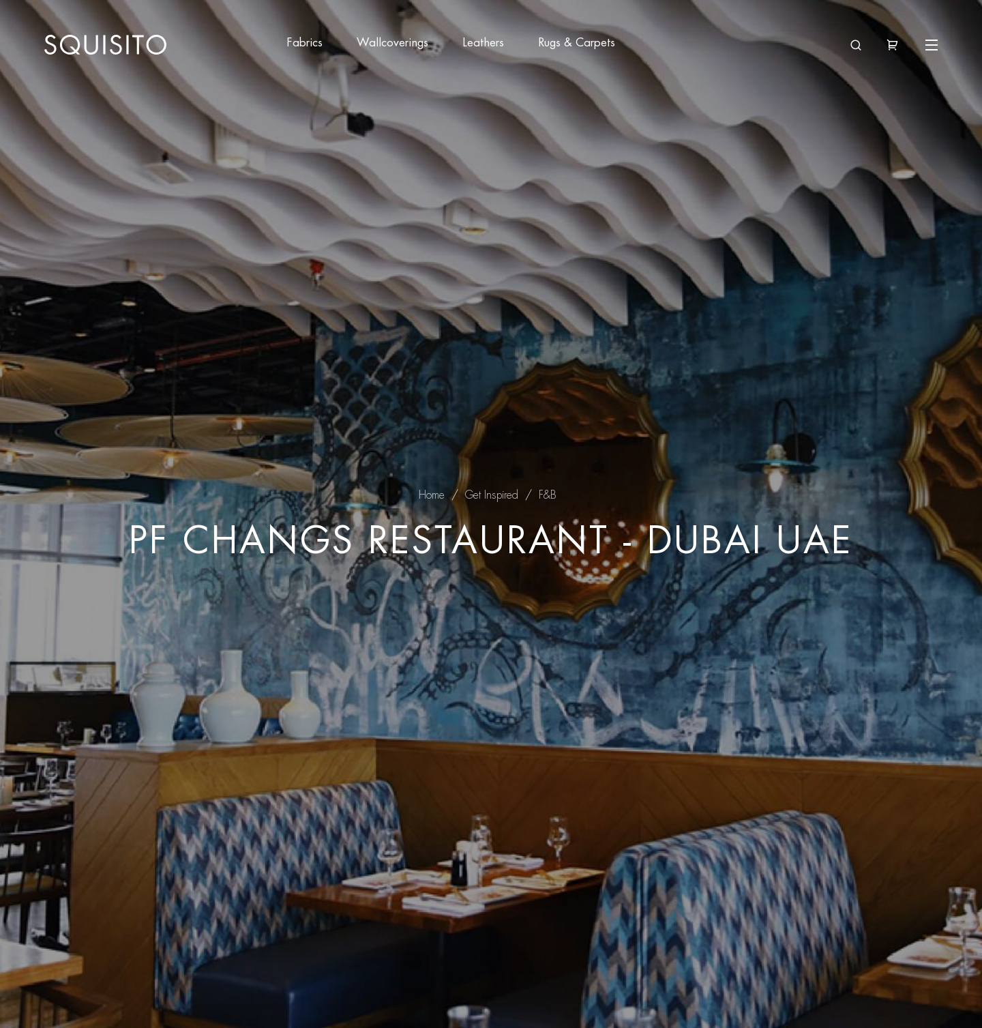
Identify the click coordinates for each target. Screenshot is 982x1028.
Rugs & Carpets (576, 42)
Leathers (483, 42)
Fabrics (304, 42)
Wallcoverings (392, 42)
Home (432, 495)
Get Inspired (491, 495)
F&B (547, 495)
